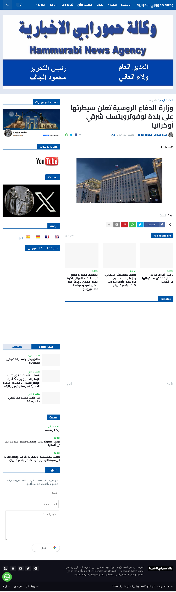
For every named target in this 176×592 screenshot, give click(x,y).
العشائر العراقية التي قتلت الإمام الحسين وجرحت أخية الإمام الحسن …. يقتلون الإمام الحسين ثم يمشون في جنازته (21, 381)
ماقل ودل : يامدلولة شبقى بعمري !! (23, 361)
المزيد (20, 238)
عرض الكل (70, 235)
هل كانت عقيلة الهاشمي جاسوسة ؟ (24, 399)
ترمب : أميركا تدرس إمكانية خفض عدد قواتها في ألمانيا (157, 278)
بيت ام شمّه (52, 430)
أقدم (69, 384)
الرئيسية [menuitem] (126, 4)
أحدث (169, 384)
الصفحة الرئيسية (165, 100)
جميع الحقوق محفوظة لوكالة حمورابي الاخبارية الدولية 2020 (142, 587)
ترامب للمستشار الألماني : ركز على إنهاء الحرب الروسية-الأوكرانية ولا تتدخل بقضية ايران (120, 280)
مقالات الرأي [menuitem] (84, 4)
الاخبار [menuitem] (113, 4)
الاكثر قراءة (45, 346)
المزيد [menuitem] (41, 4)
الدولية (152, 100)
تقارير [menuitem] (100, 4)
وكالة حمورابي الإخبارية (155, 5)
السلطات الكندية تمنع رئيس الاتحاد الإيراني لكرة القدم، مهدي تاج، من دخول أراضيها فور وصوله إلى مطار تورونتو (81, 282)
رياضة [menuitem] (53, 4)
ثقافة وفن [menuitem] (67, 4)
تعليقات (17, 346)
